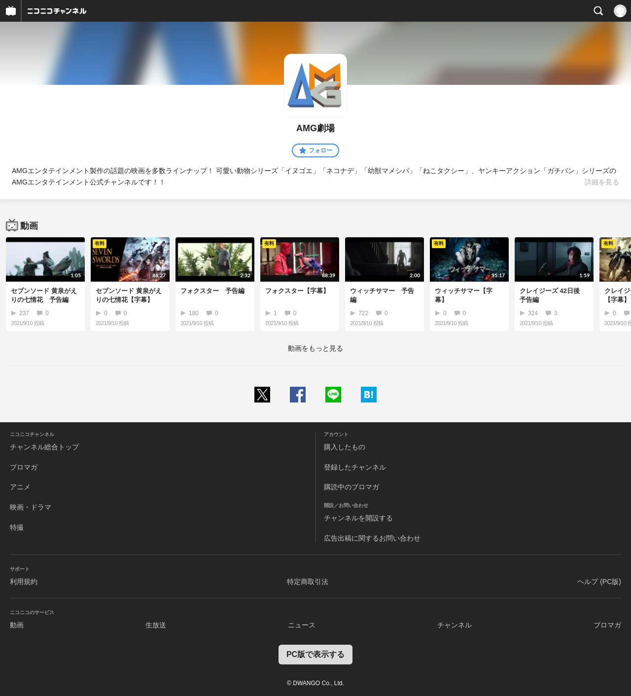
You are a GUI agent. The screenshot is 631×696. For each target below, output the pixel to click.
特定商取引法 (307, 582)
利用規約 (23, 582)
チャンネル (454, 625)
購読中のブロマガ (351, 487)
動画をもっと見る (315, 348)
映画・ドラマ (30, 507)
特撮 (17, 527)
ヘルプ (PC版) (599, 582)
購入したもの (344, 447)
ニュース (302, 625)
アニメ (20, 487)
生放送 (155, 625)
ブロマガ (23, 467)
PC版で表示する (315, 654)
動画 (17, 625)
